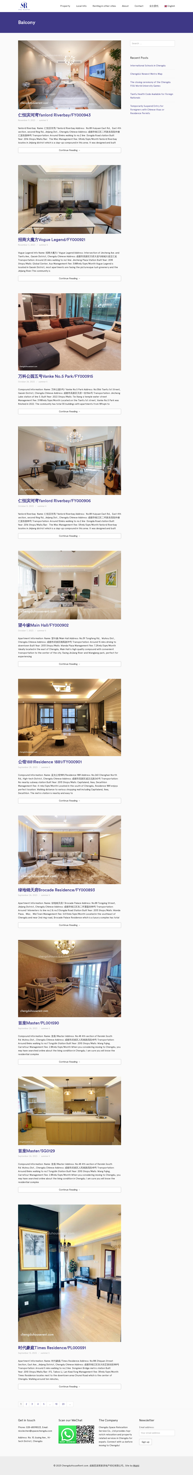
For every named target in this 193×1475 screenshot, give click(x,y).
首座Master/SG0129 (36, 1151)
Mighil (136, 1465)
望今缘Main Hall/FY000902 (43, 625)
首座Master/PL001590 (38, 1023)
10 (56, 1404)
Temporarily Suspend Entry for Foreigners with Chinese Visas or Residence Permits (147, 110)
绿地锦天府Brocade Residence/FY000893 (56, 890)
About (125, 6)
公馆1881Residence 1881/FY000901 (50, 762)
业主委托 (153, 6)
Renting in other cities (104, 6)
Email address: (146, 1427)
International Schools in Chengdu (148, 65)
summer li (43, 120)
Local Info (81, 6)
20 (63, 1404)
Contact (139, 6)
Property (65, 6)
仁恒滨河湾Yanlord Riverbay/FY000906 (54, 501)
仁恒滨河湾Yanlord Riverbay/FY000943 (54, 115)
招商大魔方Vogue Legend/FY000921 (51, 240)
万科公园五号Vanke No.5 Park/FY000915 (55, 376)
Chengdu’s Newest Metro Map (146, 74)
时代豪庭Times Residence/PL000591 (52, 1348)
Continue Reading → (69, 150)
